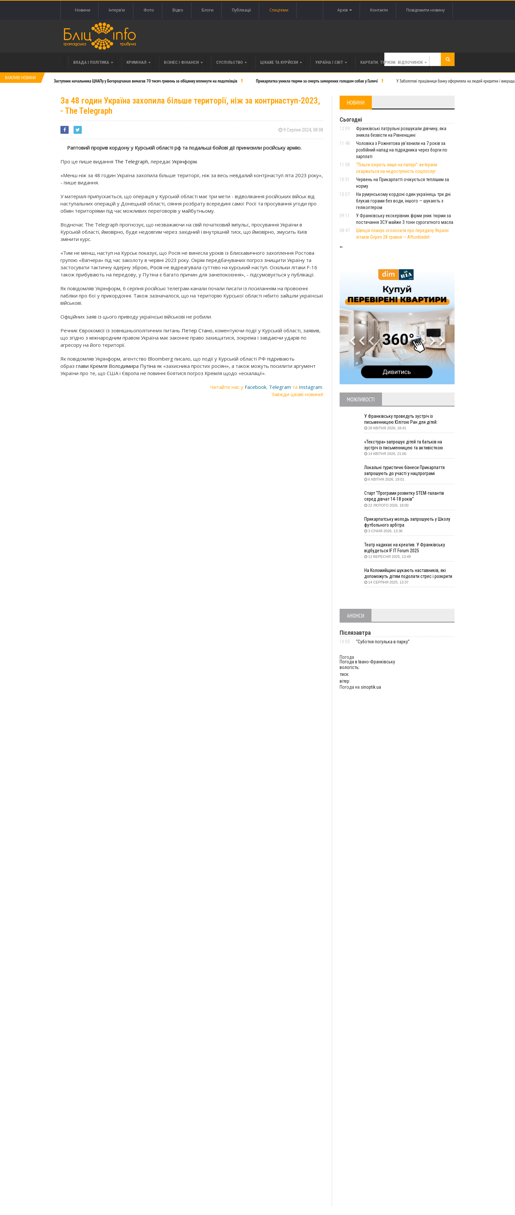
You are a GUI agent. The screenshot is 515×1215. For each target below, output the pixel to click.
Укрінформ (184, 161)
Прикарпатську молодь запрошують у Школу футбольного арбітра (408, 522)
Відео (177, 10)
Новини (82, 10)
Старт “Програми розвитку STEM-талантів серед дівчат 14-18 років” (404, 496)
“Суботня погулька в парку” (383, 641)
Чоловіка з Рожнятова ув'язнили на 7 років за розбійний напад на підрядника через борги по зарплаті (401, 150)
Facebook (255, 387)
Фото (149, 10)
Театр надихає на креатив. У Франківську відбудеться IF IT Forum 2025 (404, 547)
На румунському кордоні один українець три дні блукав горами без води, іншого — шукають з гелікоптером (403, 201)
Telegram (280, 387)
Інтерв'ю (117, 10)
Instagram (310, 387)
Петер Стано (197, 330)
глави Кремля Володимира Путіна (116, 366)
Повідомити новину (425, 10)
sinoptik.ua (371, 687)
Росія (157, 267)
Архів (344, 10)
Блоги (207, 10)
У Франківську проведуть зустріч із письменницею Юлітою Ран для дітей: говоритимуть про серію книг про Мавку (403, 419)
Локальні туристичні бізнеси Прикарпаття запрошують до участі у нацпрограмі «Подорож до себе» (404, 470)
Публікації (241, 10)
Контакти (379, 10)
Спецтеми (278, 10)
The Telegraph (131, 161)
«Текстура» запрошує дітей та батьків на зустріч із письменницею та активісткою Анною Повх (403, 445)
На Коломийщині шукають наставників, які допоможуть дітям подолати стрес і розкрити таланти (409, 573)
